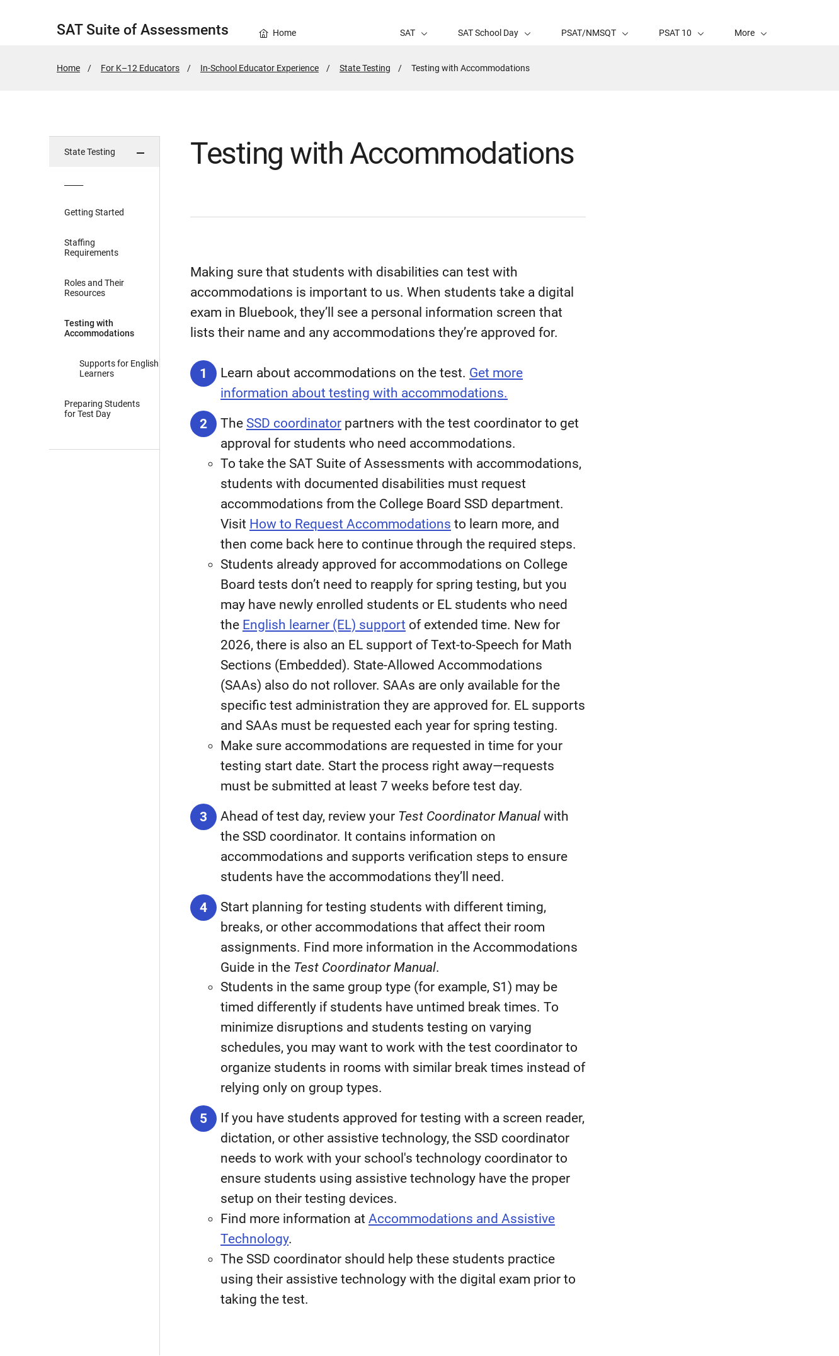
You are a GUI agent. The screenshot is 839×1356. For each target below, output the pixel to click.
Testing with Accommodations (99, 328)
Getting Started (94, 212)
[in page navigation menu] (104, 745)
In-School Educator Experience (259, 68)
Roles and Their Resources (94, 288)
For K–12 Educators (140, 68)
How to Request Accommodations (350, 524)
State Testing (365, 68)
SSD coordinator (293, 423)
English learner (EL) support (324, 624)
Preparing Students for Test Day (102, 409)
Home (68, 68)
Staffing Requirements (91, 247)
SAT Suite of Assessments (143, 29)
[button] (750, 22)
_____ (73, 182)
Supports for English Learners (119, 368)
